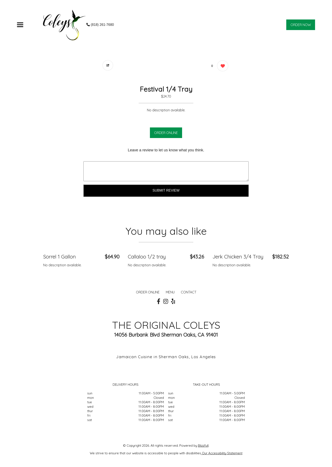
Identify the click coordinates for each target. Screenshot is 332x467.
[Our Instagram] (165, 301)
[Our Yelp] (173, 301)
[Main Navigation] (20, 24)
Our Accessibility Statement (221, 453)
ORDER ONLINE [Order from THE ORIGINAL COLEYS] (148, 292)
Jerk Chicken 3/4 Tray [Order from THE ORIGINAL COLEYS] (238, 256)
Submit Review (166, 190)
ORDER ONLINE (166, 133)
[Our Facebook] (158, 301)
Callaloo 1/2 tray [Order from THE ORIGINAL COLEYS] (147, 256)
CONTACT (188, 292)
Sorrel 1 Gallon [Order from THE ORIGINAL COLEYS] (59, 256)
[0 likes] (221, 66)
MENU (170, 292)
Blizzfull (203, 446)
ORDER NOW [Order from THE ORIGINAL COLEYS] (300, 25)
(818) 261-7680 (100, 24)
